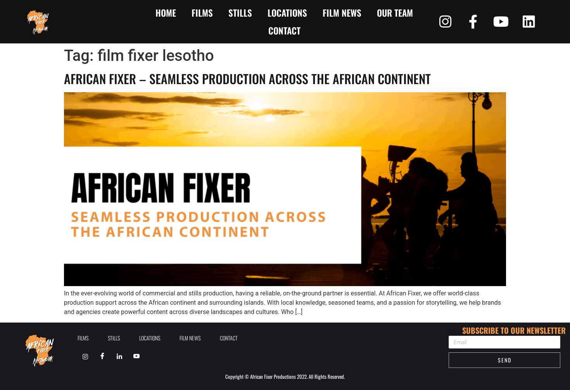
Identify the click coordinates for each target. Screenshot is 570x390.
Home (165, 12)
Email (457, 333)
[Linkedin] (119, 356)
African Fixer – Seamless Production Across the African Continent (247, 78)
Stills (240, 12)
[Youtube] (136, 356)
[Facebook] (102, 356)
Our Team (395, 12)
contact (284, 30)
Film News (342, 12)
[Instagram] (85, 356)
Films (202, 12)
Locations (287, 12)
